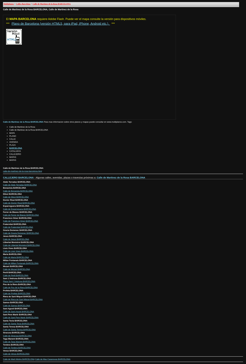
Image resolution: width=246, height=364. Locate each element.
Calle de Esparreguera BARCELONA (19, 209)
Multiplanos (8, 4)
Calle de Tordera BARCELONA (17, 348)
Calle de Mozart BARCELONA (16, 269)
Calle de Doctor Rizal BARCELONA (19, 203)
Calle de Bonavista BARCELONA (18, 191)
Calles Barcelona (23, 4)
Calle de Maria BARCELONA (16, 257)
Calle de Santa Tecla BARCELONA (18, 324)
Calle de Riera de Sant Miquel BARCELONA (23, 299)
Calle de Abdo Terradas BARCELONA (20, 185)
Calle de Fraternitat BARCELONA (18, 227)
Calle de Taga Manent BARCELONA (19, 342)
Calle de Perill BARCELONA (15, 275)
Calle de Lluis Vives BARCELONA (18, 251)
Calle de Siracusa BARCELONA (17, 336)
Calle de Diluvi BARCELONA (16, 197)
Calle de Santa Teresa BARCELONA (19, 329)
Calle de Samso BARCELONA (16, 305)
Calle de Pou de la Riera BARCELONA (20, 287)
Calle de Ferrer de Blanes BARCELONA (21, 215)
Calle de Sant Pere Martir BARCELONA (20, 317)
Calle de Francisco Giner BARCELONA (20, 221)
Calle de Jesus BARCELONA (16, 239)
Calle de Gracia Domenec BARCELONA (21, 233)
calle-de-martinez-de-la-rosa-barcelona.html (22, 171)
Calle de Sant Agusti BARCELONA (18, 311)
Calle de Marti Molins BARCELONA (19, 359)
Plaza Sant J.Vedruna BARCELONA (19, 281)
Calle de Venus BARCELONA (16, 354)
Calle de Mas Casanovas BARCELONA (52, 359)
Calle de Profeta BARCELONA (16, 293)
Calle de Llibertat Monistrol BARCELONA (21, 245)
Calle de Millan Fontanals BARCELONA (20, 263)
